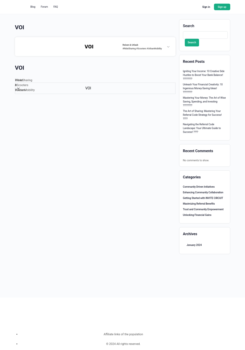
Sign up (222, 6)
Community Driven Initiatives (199, 186)
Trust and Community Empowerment (203, 209)
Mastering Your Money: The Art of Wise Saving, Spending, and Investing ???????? (204, 101)
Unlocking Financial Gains (197, 214)
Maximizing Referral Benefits (199, 203)
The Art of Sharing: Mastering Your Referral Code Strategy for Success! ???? (202, 115)
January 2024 (194, 245)
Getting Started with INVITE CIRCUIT (203, 198)
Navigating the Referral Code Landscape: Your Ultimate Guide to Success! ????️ (202, 128)
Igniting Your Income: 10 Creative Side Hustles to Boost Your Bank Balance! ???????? (204, 75)
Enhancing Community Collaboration (203, 192)
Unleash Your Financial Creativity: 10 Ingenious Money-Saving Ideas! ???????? (203, 88)
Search (188, 26)
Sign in (206, 6)
